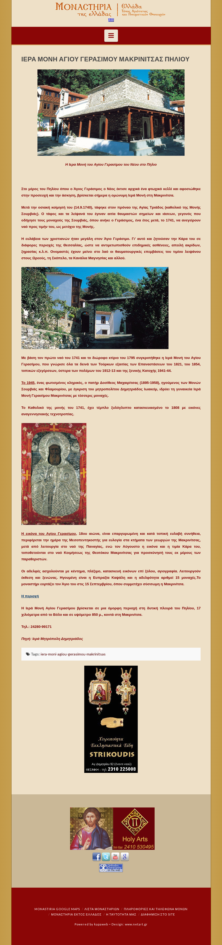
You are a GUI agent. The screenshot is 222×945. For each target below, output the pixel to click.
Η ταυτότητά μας (121, 914)
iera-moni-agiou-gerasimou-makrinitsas (73, 654)
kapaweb (101, 924)
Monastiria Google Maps (57, 909)
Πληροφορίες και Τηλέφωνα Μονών (155, 909)
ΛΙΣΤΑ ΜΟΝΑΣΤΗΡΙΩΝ (102, 909)
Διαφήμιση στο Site (158, 914)
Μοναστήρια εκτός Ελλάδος (76, 914)
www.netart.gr (136, 924)
